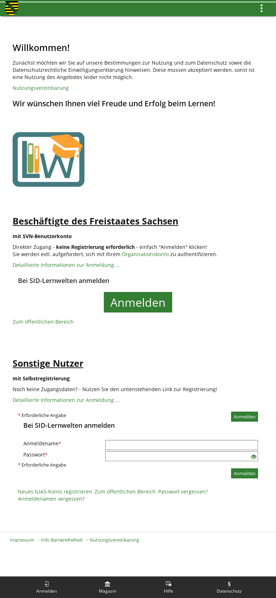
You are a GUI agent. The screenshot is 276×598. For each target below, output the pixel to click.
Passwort (35, 454)
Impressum (22, 540)
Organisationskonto (145, 254)
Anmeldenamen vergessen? (51, 498)
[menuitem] (46, 587)
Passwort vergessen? (183, 491)
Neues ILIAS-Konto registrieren (55, 491)
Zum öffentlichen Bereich (43, 321)
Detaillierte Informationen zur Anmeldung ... (66, 264)
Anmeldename (42, 443)
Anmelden (138, 302)
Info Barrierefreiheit (62, 540)
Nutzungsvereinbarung (41, 87)
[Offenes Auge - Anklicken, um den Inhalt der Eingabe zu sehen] (253, 457)
